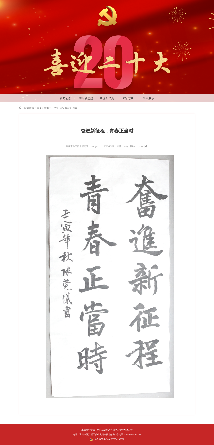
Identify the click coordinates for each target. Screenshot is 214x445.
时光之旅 (127, 98)
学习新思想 (86, 98)
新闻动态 (65, 98)
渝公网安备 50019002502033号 (107, 439)
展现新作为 (107, 98)
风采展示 (148, 98)
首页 (39, 108)
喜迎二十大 (50, 108)
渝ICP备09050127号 (123, 430)
